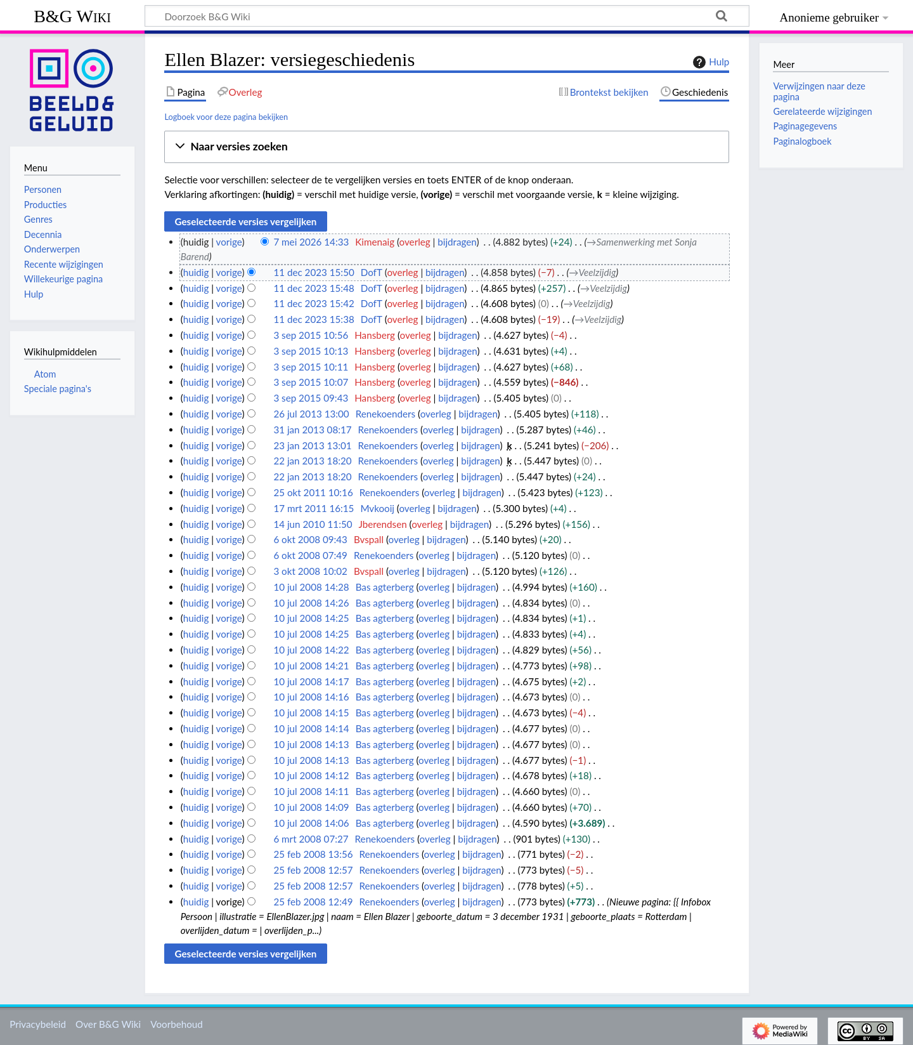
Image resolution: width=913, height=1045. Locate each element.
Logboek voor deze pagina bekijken (226, 117)
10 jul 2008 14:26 (311, 602)
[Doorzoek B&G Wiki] (447, 16)
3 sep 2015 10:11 (310, 366)
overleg (415, 241)
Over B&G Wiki (108, 1024)
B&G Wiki (72, 16)
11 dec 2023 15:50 (313, 272)
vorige (229, 241)
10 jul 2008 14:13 (311, 744)
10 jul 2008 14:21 (311, 665)
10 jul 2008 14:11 (311, 791)
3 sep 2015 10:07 (310, 382)
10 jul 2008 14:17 (311, 681)
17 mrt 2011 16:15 (313, 508)
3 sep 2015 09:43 (310, 398)
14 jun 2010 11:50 (312, 524)
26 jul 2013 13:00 (311, 413)
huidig (196, 272)
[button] (446, 147)
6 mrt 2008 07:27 (310, 839)
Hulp (709, 62)
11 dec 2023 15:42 (313, 303)
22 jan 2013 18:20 (312, 460)
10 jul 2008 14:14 (311, 728)
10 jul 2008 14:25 (311, 618)
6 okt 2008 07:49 (310, 555)
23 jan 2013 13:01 (312, 445)
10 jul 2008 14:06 (311, 823)
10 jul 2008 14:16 (311, 696)
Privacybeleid (38, 1024)
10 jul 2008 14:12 (311, 775)
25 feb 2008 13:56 (313, 854)
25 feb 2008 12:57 (313, 870)
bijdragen (456, 241)
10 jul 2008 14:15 (311, 712)
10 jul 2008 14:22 (311, 649)
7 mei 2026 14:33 (311, 241)
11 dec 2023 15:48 (313, 288)
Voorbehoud (176, 1024)
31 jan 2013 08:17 (312, 429)
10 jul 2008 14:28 (311, 587)
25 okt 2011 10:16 (313, 492)
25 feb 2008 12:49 (313, 901)
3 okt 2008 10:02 (310, 571)
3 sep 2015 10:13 (310, 351)
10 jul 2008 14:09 (311, 807)
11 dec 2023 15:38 (313, 319)
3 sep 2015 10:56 (310, 335)
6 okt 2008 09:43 (310, 539)
